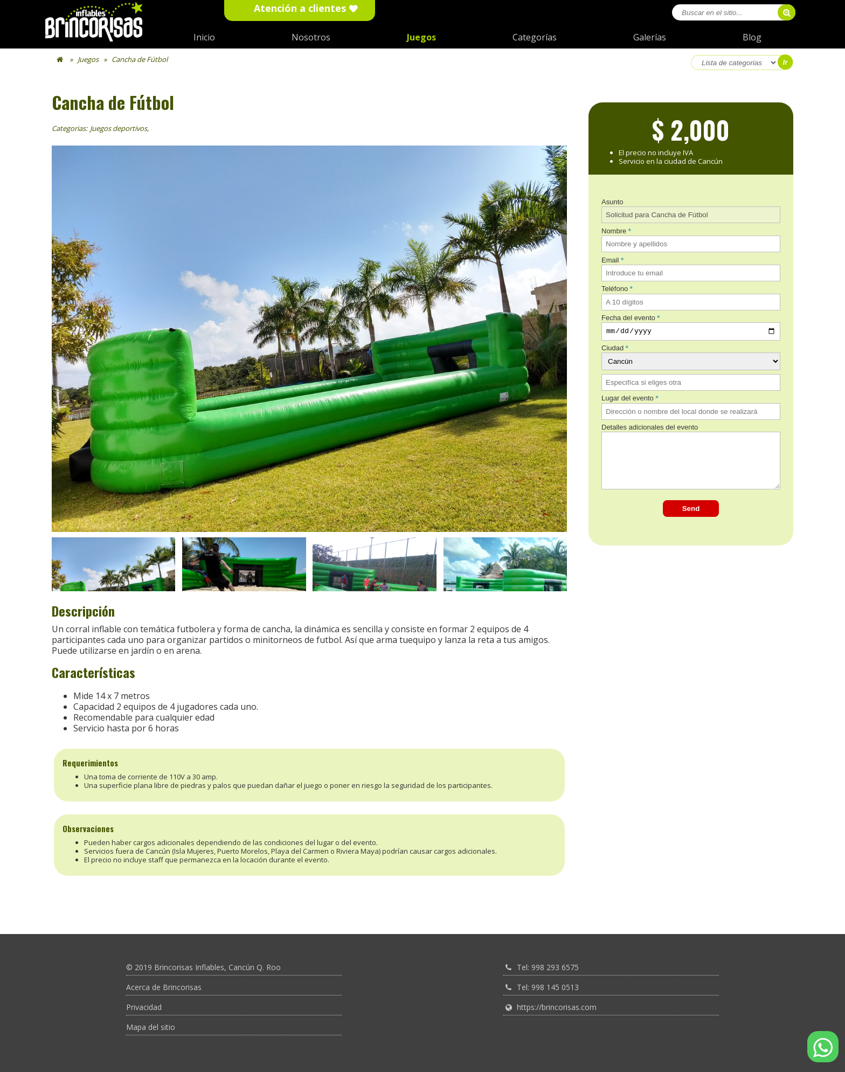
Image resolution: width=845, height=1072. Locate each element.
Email (610, 260)
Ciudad (612, 349)
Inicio (204, 37)
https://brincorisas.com (557, 1007)
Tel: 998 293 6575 (548, 967)
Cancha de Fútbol (140, 59)
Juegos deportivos (118, 128)
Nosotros (311, 37)
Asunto (612, 202)
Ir (785, 62)
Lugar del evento (627, 400)
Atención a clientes (300, 8)
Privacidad (144, 1007)
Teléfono (614, 289)
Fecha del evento (628, 318)
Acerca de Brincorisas (164, 987)
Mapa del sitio (150, 1027)
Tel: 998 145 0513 (548, 987)
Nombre (613, 231)
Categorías (534, 37)
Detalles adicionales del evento (649, 429)
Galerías (649, 37)
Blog (752, 37)
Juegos (421, 37)
